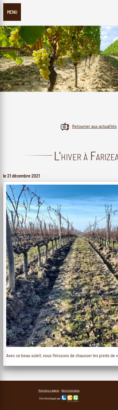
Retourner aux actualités (88, 126)
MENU (12, 12)
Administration (70, 390)
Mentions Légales (48, 390)
